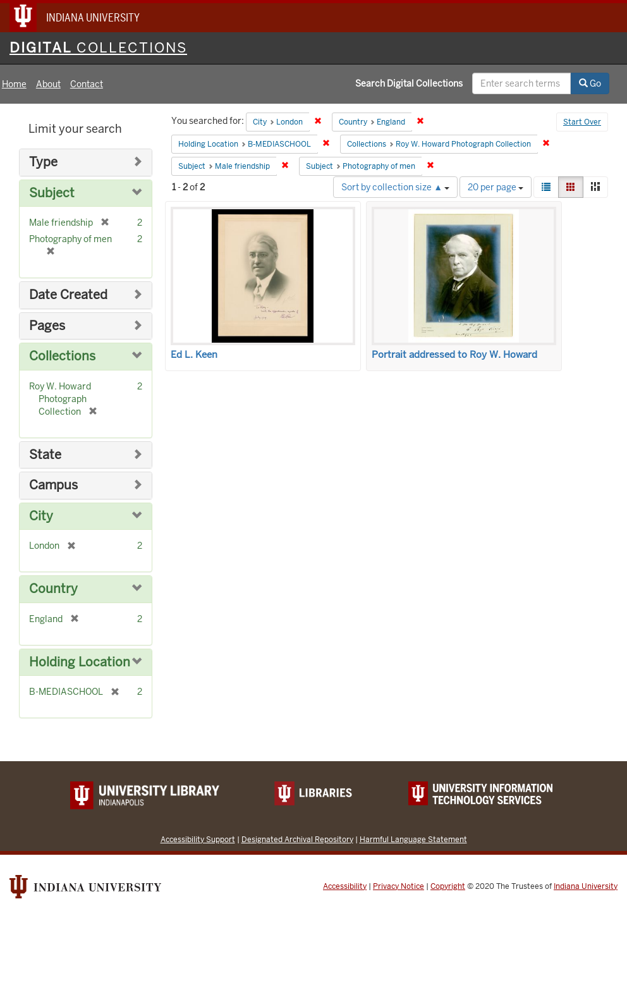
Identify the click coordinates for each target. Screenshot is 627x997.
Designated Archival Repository (297, 839)
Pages (47, 326)
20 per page (495, 187)
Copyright (447, 886)
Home (14, 84)
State (45, 455)
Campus (53, 485)
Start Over (582, 122)
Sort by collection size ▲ (395, 187)
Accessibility (345, 886)
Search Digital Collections (409, 83)
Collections (62, 356)
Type (43, 162)
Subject (52, 193)
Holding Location (79, 662)
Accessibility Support (198, 839)
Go (590, 83)
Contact (86, 84)
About (48, 84)
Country (53, 589)
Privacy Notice (398, 886)
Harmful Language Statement (413, 839)
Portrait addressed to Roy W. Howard (454, 354)
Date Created (68, 295)
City (41, 516)
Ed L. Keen (194, 354)
